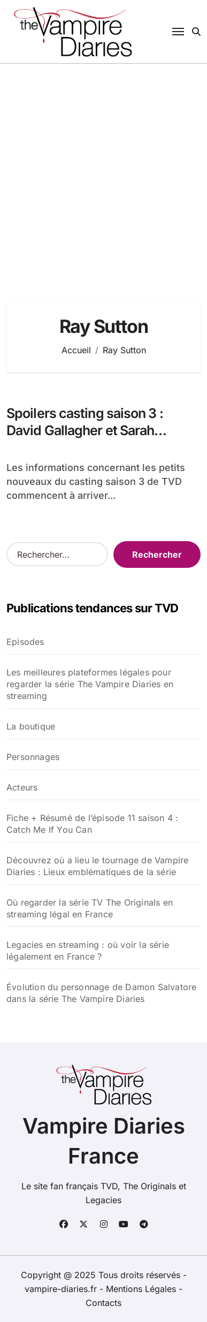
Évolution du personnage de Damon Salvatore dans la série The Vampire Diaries (101, 993)
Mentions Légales (142, 1288)
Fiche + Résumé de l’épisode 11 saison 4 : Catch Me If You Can (92, 823)
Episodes (25, 641)
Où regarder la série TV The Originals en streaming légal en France (89, 908)
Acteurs (21, 787)
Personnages (32, 756)
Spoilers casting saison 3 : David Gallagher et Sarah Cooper (84, 430)
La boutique (30, 726)
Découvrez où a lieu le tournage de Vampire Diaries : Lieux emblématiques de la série (97, 866)
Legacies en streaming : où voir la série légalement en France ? (87, 950)
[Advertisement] (103, 172)
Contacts (103, 1302)
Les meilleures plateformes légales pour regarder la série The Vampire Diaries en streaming (89, 684)
